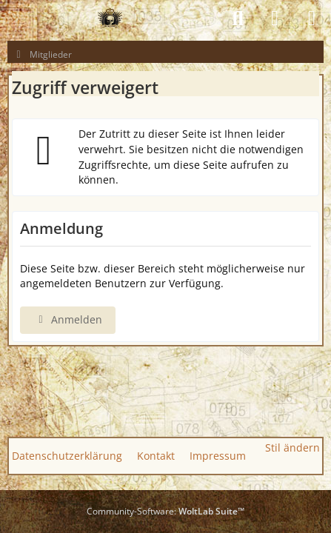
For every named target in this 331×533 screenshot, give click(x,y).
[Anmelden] (275, 18)
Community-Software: (165, 511)
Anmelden (67, 319)
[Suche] (238, 18)
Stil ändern (292, 447)
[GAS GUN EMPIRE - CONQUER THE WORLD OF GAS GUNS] (109, 18)
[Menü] (312, 18)
